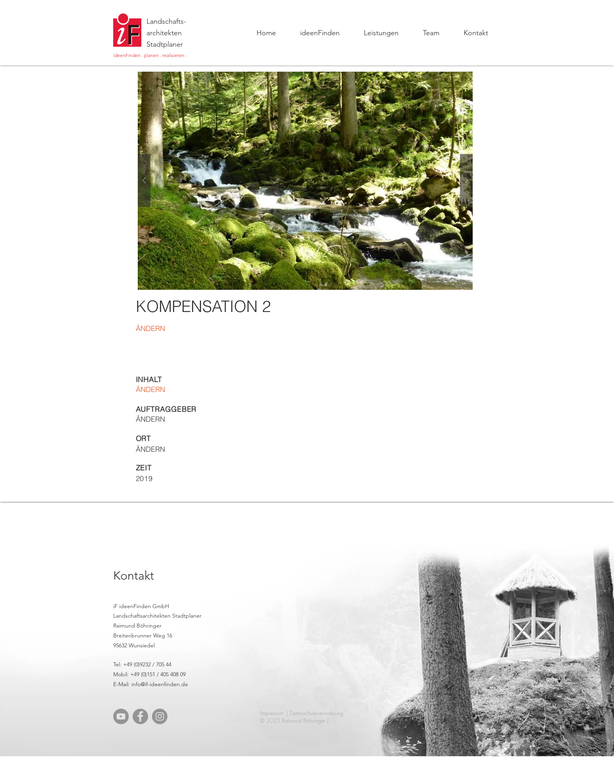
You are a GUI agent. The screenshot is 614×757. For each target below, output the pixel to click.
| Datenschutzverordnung (314, 713)
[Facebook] (140, 716)
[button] (305, 181)
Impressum (271, 713)
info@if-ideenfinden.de (159, 684)
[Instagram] (159, 716)
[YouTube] (121, 716)
